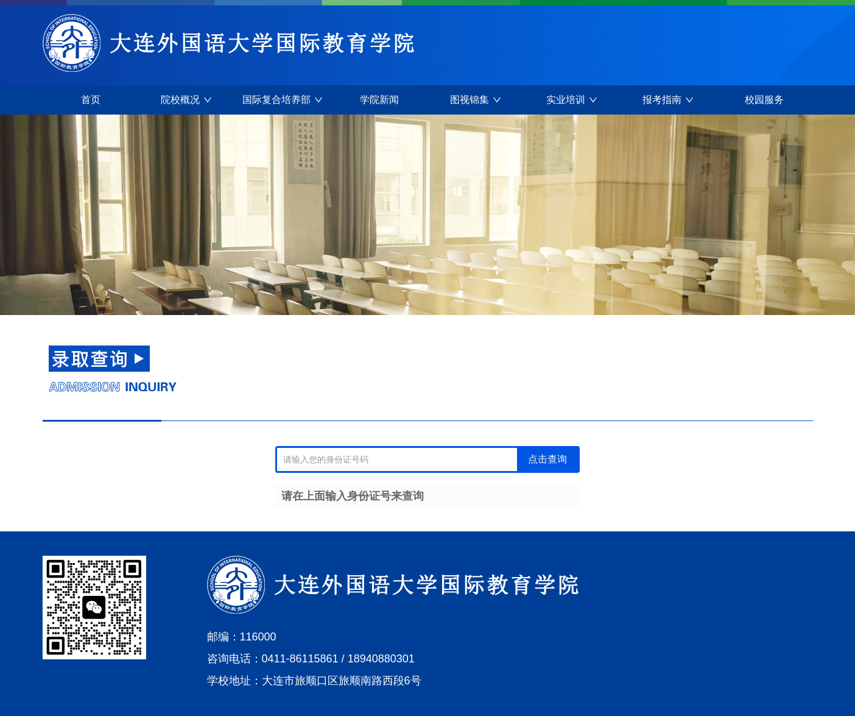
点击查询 (547, 459)
